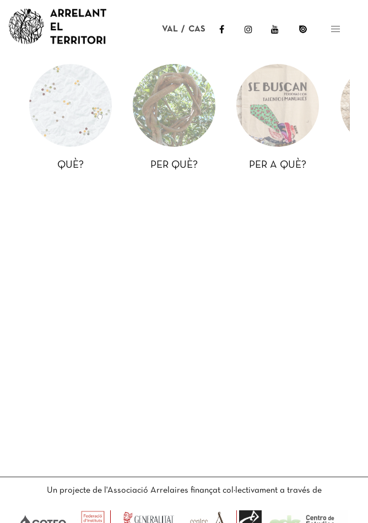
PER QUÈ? (174, 165)
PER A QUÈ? (277, 165)
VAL (170, 29)
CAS (196, 29)
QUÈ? (70, 165)
